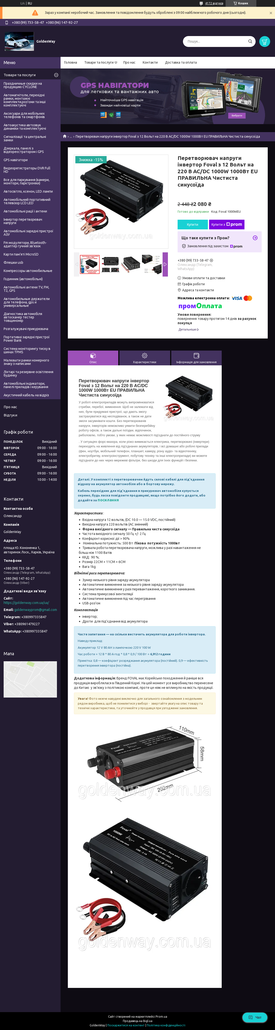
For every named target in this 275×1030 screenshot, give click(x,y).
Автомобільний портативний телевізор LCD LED (27, 201)
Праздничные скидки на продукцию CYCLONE (23, 85)
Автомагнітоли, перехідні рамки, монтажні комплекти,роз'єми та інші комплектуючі (25, 100)
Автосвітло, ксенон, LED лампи (28, 191)
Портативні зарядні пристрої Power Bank (27, 338)
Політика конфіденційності (166, 1025)
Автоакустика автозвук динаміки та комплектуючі (25, 126)
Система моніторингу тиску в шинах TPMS (27, 350)
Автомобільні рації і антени (25, 211)
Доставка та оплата (181, 62)
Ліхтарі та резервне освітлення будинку (28, 373)
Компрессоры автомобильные (28, 271)
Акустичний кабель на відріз (26, 395)
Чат (254, 1017)
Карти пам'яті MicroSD (21, 254)
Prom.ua (161, 1016)
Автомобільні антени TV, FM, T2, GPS (26, 289)
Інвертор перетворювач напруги (23, 221)
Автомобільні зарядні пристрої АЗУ (28, 232)
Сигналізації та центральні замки (25, 138)
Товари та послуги (99, 62)
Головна (70, 62)
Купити (192, 224)
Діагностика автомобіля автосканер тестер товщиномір (23, 317)
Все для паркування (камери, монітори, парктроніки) (26, 181)
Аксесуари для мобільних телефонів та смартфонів (24, 115)
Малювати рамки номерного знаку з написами (26, 362)
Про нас (129, 62)
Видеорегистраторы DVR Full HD (27, 169)
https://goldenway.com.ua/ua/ (26, 603)
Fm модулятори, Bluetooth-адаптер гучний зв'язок (25, 244)
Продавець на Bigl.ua (137, 1020)
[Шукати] (250, 41)
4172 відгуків (214, 3)
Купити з (227, 224)
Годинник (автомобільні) (23, 279)
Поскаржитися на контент (126, 1025)
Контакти (150, 62)
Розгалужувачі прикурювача (26, 329)
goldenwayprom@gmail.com (35, 610)
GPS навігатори (16, 160)
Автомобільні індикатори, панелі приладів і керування (26, 385)
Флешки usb (13, 262)
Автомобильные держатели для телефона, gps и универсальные (27, 302)
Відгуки (10, 415)
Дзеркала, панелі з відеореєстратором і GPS (24, 150)
